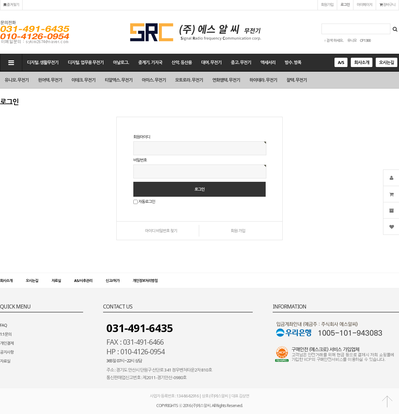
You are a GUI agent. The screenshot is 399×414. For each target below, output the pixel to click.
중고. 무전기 (241, 62)
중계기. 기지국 (150, 62)
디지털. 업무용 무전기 (86, 62)
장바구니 (387, 4)
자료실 (56, 280)
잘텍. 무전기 (297, 80)
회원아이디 (141, 137)
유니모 (351, 40)
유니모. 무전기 (17, 80)
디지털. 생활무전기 (43, 62)
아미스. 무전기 (154, 80)
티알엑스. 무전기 (119, 80)
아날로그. (121, 62)
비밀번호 (140, 160)
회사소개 (361, 62)
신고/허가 (112, 280)
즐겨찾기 (11, 4)
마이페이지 (364, 4)
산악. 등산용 (182, 62)
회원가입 (327, 4)
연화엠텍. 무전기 (226, 80)
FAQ (3, 325)
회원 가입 (238, 231)
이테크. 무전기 (83, 80)
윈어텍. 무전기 (50, 80)
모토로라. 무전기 (189, 80)
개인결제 (7, 343)
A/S (341, 62)
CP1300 (365, 40)
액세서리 (267, 62)
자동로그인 (146, 202)
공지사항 (7, 352)
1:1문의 (6, 334)
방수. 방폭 (293, 62)
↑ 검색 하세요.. (334, 40)
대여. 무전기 (211, 62)
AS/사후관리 (83, 280)
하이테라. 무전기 (263, 80)
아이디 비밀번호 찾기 (161, 231)
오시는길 (386, 62)
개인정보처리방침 (145, 280)
